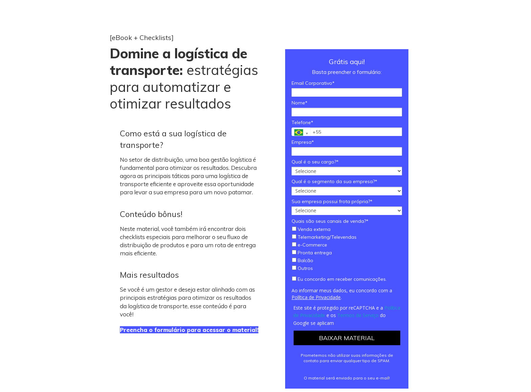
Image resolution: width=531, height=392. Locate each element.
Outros (302, 268)
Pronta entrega (312, 253)
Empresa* (303, 142)
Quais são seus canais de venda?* (330, 221)
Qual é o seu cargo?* (315, 162)
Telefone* (302, 122)
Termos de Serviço (358, 315)
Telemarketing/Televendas (324, 237)
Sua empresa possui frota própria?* (332, 201)
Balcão (302, 260)
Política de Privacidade (316, 297)
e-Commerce (309, 245)
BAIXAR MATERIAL (347, 338)
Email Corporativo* (313, 83)
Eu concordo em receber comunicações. (339, 279)
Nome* (299, 103)
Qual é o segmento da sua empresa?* (334, 181)
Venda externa (311, 229)
